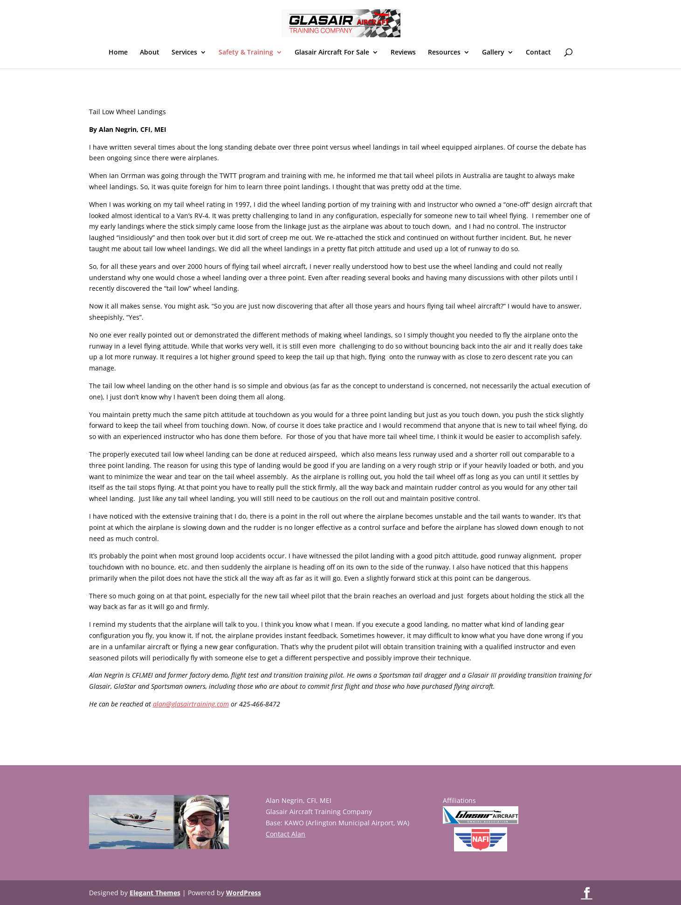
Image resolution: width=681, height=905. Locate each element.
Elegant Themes (155, 892)
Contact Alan (285, 834)
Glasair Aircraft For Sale (332, 52)
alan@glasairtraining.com (191, 703)
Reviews (403, 52)
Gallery (493, 52)
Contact (538, 52)
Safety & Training (246, 52)
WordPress (243, 892)
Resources (444, 52)
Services (184, 52)
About (149, 52)
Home (118, 52)
